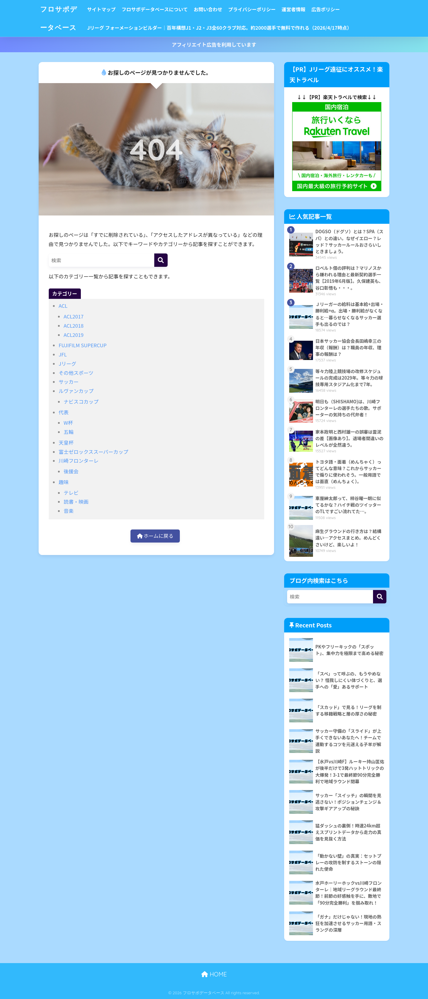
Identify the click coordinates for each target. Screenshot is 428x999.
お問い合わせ (208, 9)
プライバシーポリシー (252, 9)
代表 (64, 412)
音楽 (69, 510)
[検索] (161, 260)
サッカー (68, 381)
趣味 (64, 482)
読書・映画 (76, 501)
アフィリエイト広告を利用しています (214, 44)
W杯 (68, 422)
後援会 (71, 471)
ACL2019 (74, 334)
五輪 (69, 431)
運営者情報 (293, 9)
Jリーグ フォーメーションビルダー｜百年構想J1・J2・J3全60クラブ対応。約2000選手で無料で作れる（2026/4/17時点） (219, 27)
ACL (63, 305)
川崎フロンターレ (78, 460)
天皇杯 (66, 442)
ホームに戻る (155, 535)
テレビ (71, 492)
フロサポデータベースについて (155, 9)
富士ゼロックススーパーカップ (93, 451)
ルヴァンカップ (76, 390)
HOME (214, 974)
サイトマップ (101, 9)
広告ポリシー (325, 9)
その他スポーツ (76, 372)
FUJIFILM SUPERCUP (82, 345)
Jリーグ (67, 363)
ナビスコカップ (81, 401)
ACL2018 (74, 325)
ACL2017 (74, 316)
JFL (63, 354)
